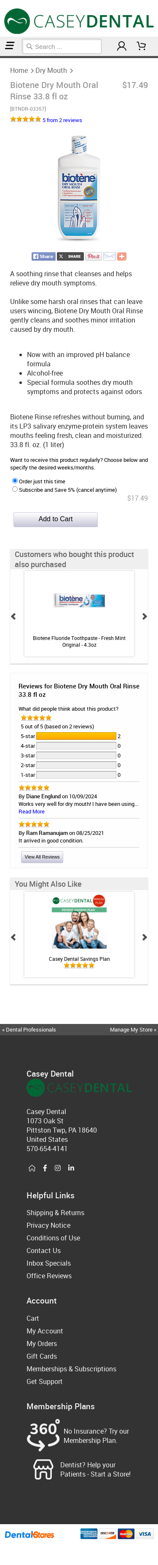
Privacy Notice (48, 1225)
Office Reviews (49, 1275)
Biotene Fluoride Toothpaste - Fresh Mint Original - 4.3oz (79, 641)
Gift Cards (42, 1356)
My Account (45, 1331)
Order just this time (38, 481)
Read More (32, 811)
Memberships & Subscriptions (71, 1368)
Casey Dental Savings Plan (79, 958)
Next (144, 616)
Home (19, 70)
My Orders (42, 1343)
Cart (33, 1318)
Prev (13, 616)
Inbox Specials (49, 1263)
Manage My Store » (134, 1029)
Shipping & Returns (55, 1212)
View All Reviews (42, 856)
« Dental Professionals (29, 1029)
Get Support (45, 1381)
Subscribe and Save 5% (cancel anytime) (64, 489)
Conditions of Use (53, 1237)
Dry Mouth (51, 70)
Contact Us (44, 1250)
